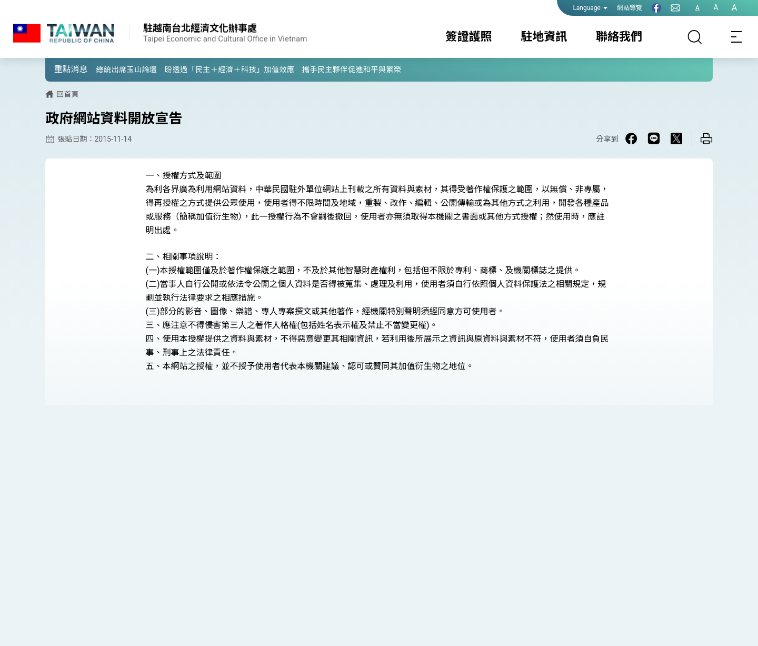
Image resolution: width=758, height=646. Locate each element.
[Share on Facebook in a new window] (631, 138)
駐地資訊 (544, 36)
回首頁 (67, 94)
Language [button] (590, 8)
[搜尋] (695, 37)
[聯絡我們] (675, 8)
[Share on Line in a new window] (653, 138)
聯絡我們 (619, 36)
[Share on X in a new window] (676, 138)
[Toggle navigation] (737, 37)
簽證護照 (469, 36)
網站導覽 (629, 8)
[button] (61, 68)
